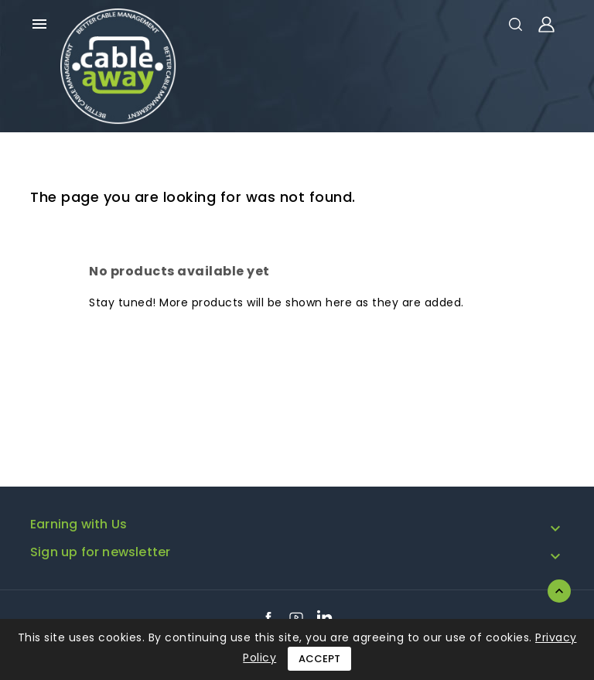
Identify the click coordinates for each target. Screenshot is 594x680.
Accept (319, 658)
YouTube (296, 617)
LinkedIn (324, 617)
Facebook (268, 617)
